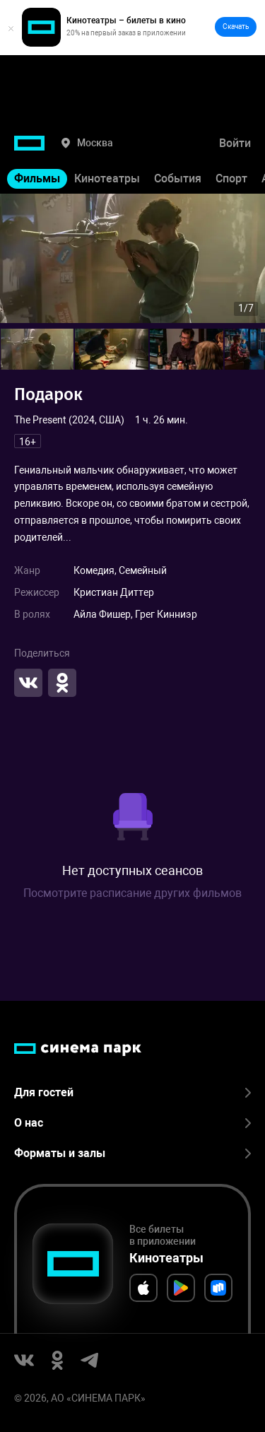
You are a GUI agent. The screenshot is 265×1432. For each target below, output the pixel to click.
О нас (132, 1122)
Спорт (231, 178)
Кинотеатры (107, 178)
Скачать (236, 26)
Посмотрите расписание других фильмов (132, 893)
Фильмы (37, 178)
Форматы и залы (132, 1153)
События (177, 178)
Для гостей (132, 1092)
